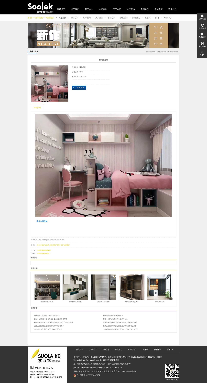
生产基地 (131, 9)
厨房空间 (74, 18)
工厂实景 (117, 9)
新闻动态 (105, 350)
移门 (157, 18)
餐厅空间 (62, 18)
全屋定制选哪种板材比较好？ (113, 316)
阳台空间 (136, 18)
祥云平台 (101, 368)
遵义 (105, 371)
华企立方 (118, 368)
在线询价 (79, 88)
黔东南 (134, 371)
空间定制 (103, 9)
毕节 (115, 371)
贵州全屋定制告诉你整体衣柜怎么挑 (115, 319)
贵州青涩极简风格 (47, 302)
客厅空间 (87, 18)
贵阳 (97, 371)
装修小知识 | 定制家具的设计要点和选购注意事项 (50, 319)
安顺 (101, 371)
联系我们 (172, 9)
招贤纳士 (157, 350)
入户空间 (99, 18)
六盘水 (110, 371)
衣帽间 (147, 18)
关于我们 (75, 9)
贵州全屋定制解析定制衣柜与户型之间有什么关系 (120, 322)
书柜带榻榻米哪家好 (44, 250)
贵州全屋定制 (113, 364)
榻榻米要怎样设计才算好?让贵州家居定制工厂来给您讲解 (53, 322)
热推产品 (77, 371)
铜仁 (119, 371)
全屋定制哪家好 (64, 245)
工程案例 (144, 350)
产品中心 (167, 18)
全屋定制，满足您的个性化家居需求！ (47, 316)
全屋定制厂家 (54, 245)
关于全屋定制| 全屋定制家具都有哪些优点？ (49, 326)
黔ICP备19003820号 (81, 368)
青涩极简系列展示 (75, 302)
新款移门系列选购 (103, 302)
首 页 (30, 18)
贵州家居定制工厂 (86, 364)
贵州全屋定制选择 (43, 245)
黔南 (123, 371)
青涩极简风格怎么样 (131, 302)
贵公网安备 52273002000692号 (86, 375)
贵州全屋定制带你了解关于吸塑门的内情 (48, 329)
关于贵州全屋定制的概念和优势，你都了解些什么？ (120, 329)
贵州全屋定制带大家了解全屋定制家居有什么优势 (120, 326)
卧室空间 (124, 18)
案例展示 (145, 9)
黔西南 (128, 371)
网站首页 (61, 9)
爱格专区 (159, 9)
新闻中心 (89, 9)
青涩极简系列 (159, 302)
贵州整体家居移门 (100, 364)
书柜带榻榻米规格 (43, 253)
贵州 (93, 371)
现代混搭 (50, 18)
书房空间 (111, 18)
